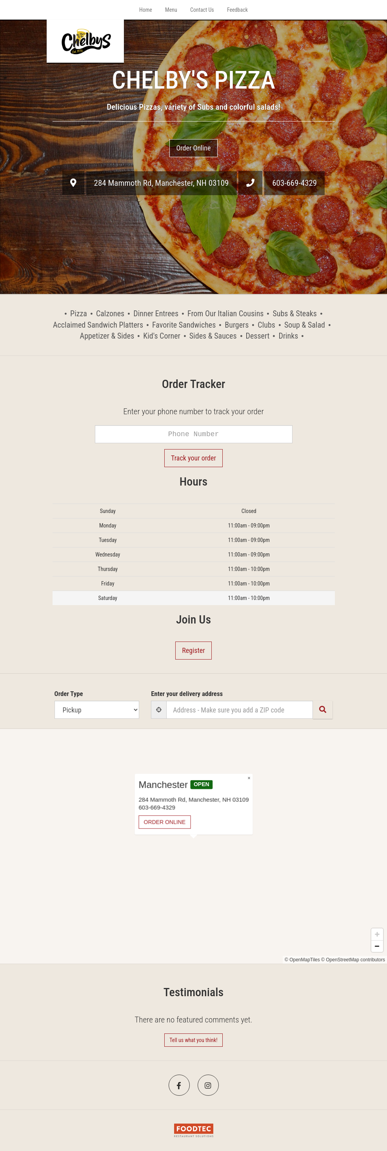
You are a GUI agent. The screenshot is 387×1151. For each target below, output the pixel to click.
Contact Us (202, 10)
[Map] (193, 846)
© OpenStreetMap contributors (353, 959)
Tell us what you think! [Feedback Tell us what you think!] (193, 1040)
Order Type (69, 694)
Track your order (193, 458)
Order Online (193, 148)
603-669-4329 (294, 183)
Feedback (237, 10)
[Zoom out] (377, 946)
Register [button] (193, 650)
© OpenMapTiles (302, 959)
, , (161, 183)
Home (145, 10)
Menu (171, 10)
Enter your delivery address (187, 694)
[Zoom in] (377, 934)
